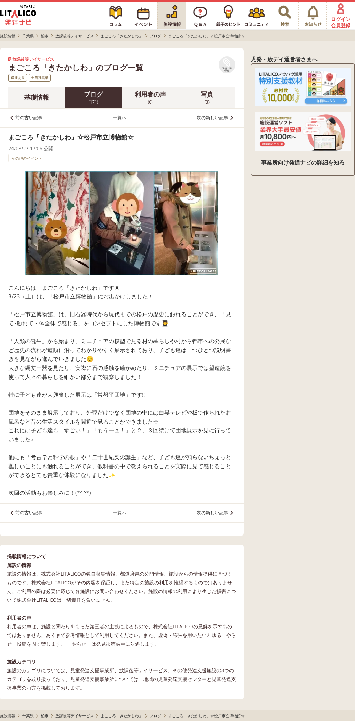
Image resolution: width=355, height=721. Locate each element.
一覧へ (119, 117)
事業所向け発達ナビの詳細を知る (303, 162)
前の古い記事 (28, 117)
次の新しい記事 (212, 117)
